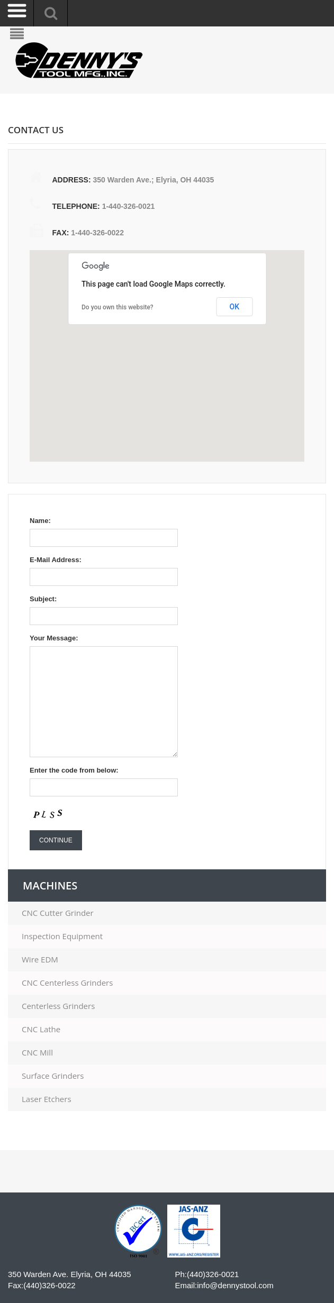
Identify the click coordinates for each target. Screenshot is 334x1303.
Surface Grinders (53, 1076)
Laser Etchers (46, 1099)
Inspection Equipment (62, 936)
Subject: (43, 599)
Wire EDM (40, 960)
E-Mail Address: (56, 560)
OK (235, 306)
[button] (152, 364)
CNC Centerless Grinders (67, 983)
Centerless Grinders (58, 1006)
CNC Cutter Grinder (58, 913)
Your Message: (54, 638)
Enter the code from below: (74, 770)
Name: (40, 521)
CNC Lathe (41, 1029)
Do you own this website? (118, 307)
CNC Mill (37, 1053)
